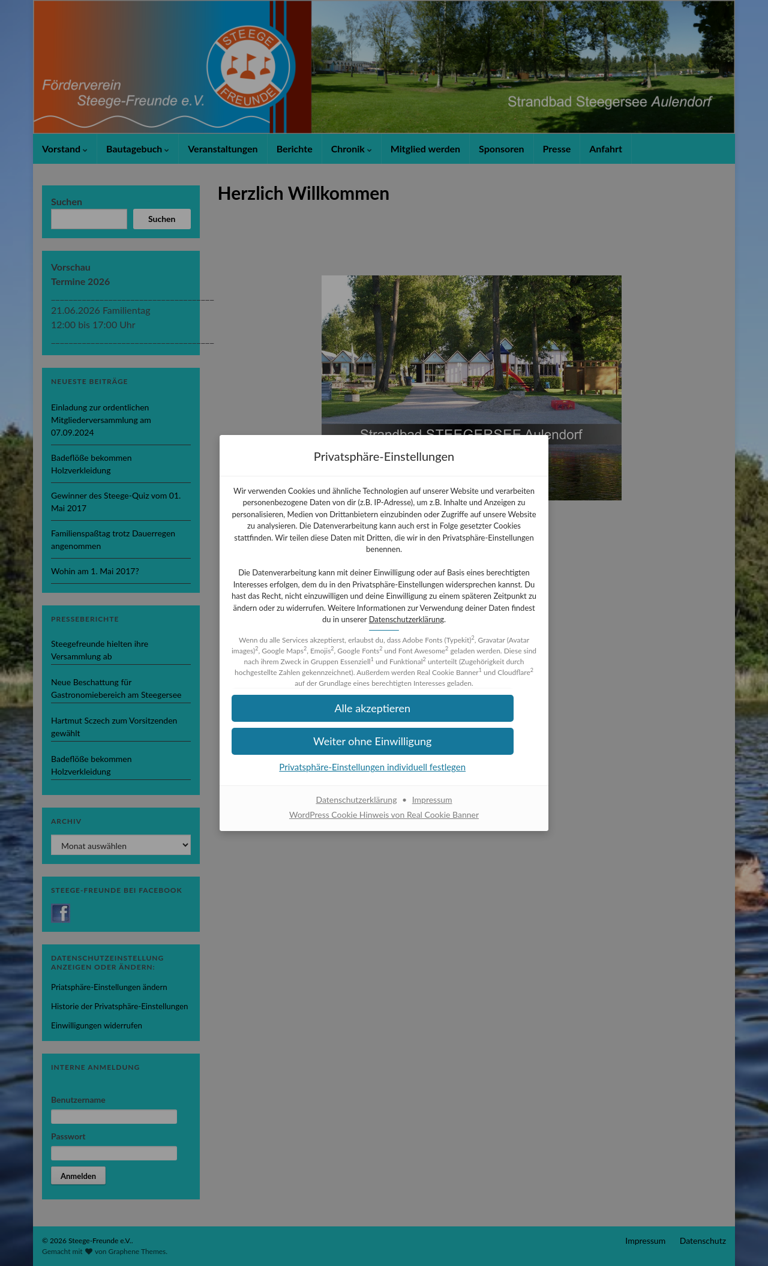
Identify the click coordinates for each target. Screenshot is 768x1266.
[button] (384, 747)
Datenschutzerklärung (383, 625)
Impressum (432, 805)
